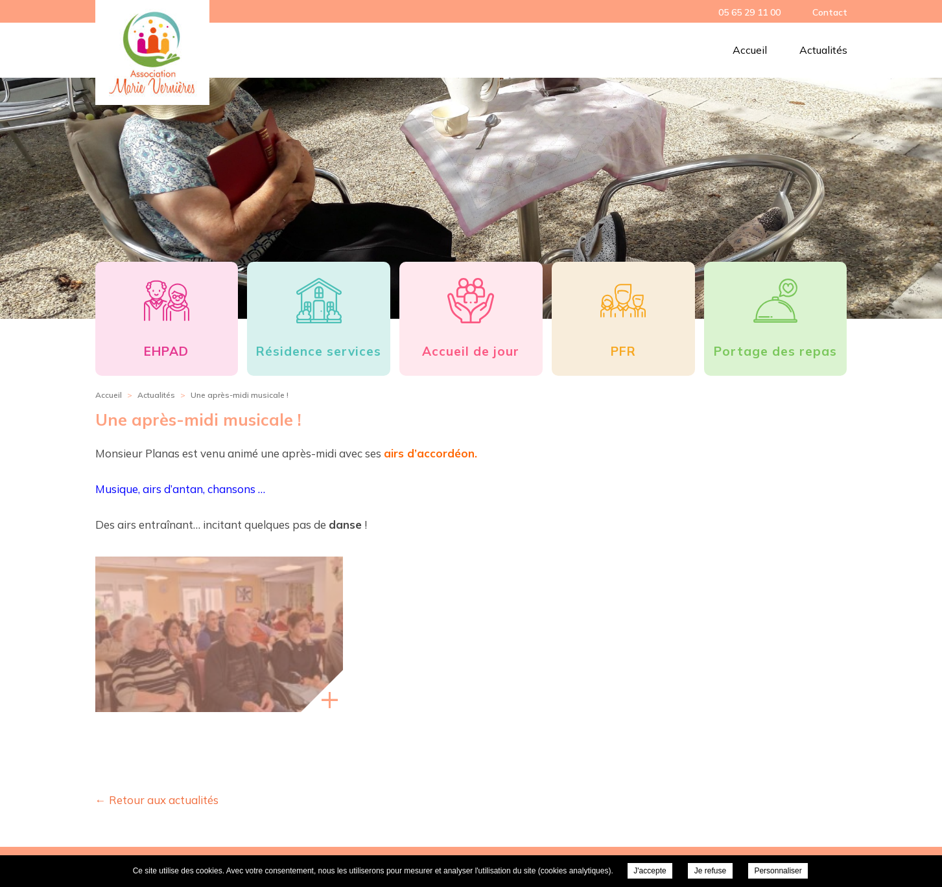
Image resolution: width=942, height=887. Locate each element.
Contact (829, 12)
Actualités (823, 49)
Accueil (750, 49)
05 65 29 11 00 (749, 12)
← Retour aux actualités (156, 800)
